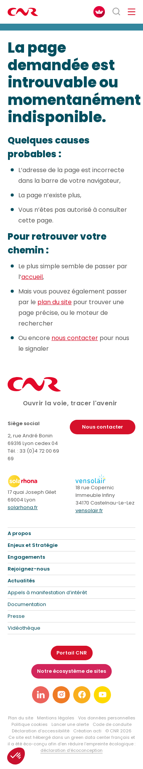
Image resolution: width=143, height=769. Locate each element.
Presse (16, 616)
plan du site (54, 302)
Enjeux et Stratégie (33, 545)
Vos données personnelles (106, 718)
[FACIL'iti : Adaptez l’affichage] (99, 12)
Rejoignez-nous (29, 568)
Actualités (21, 580)
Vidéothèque (24, 628)
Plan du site (20, 718)
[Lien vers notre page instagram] (61, 694)
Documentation (27, 604)
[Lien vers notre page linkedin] (40, 694)
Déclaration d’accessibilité (40, 731)
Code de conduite (112, 724)
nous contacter (74, 338)
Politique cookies (29, 724)
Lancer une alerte (70, 724)
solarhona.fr (23, 507)
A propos (19, 533)
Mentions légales (55, 718)
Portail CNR (71, 652)
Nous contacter (102, 426)
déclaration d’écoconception (71, 750)
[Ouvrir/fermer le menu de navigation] (131, 12)
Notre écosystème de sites (71, 671)
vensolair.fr (89, 510)
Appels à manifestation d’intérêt (47, 592)
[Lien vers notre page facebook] (81, 694)
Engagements (26, 557)
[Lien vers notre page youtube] (102, 694)
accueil (32, 277)
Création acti (87, 731)
